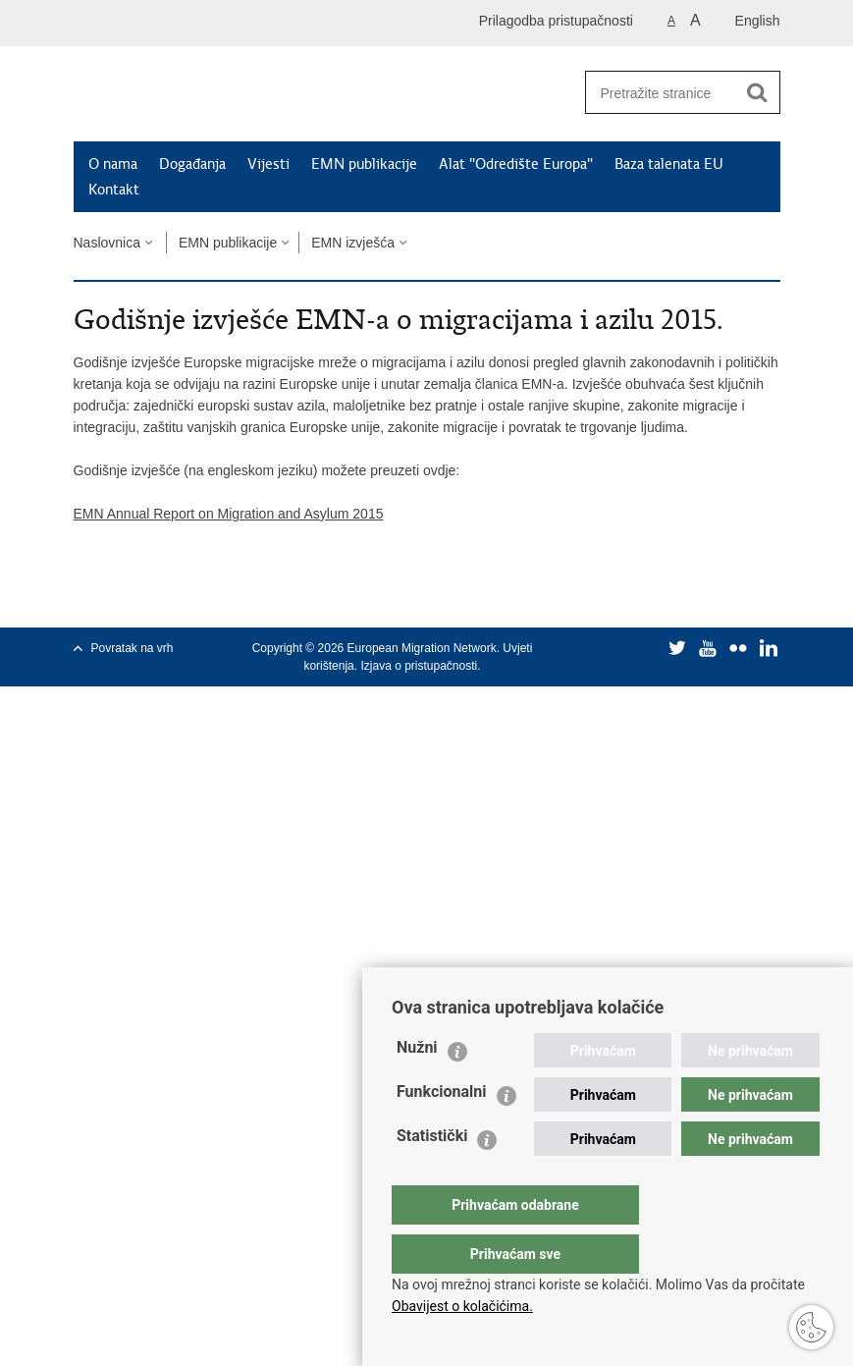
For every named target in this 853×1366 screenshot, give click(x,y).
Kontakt (113, 189)
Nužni (417, 1086)
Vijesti (268, 164)
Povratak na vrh (132, 648)
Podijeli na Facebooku (126, 596)
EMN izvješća (353, 242)
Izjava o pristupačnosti (418, 666)
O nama (112, 164)
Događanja (192, 164)
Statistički (432, 1175)
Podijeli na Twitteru (168, 596)
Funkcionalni (442, 1130)
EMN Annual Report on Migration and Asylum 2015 (229, 513)
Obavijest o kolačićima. (462, 1306)
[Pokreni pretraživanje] (757, 92)
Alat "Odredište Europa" (516, 164)
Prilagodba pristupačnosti (556, 20)
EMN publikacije (364, 164)
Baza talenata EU (668, 164)
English (757, 20)
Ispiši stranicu (84, 596)
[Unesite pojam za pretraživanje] (659, 93)
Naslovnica (107, 242)
